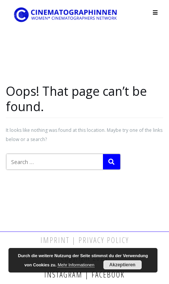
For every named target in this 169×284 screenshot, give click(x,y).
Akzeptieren (122, 265)
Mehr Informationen (76, 265)
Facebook (107, 274)
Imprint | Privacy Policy (84, 240)
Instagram (64, 274)
